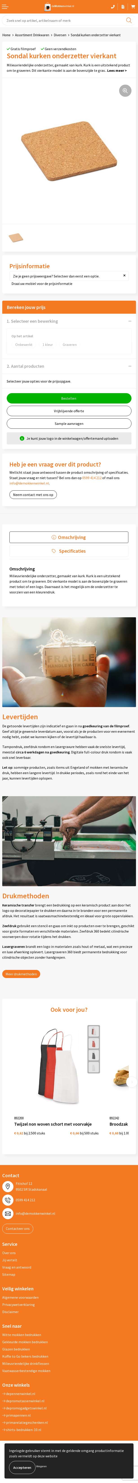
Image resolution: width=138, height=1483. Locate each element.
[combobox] (69, 20)
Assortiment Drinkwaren (32, 35)
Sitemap (8, 1274)
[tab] (68, 537)
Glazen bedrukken (16, 1349)
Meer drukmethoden (21, 974)
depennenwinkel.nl (18, 1393)
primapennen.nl (16, 1415)
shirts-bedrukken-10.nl (21, 1429)
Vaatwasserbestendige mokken (26, 1370)
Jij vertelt (9, 1260)
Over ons (9, 1253)
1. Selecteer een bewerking (32, 321)
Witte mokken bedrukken (21, 1334)
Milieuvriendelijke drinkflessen (25, 1363)
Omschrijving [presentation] (72, 537)
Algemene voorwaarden (20, 1297)
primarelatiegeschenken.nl (25, 1422)
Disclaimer (10, 1311)
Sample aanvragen (69, 423)
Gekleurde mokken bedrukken (25, 1342)
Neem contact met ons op (33, 494)
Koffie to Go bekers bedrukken (25, 1356)
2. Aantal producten (25, 366)
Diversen (60, 35)
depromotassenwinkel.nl (23, 1401)
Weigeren (41, 1466)
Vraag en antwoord (16, 1267)
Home (6, 35)
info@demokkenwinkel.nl (29, 483)
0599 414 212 (92, 478)
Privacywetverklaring (18, 1304)
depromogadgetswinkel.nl (24, 1408)
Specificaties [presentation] (72, 551)
